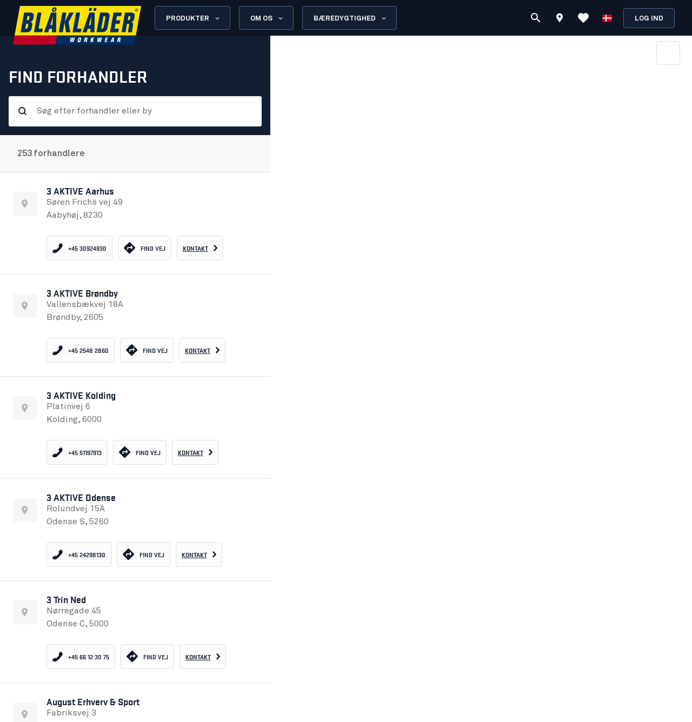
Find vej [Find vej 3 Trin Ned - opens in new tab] (147, 656)
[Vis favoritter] (583, 18)
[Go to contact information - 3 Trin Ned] (203, 656)
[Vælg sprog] (607, 18)
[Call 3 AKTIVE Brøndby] (80, 350)
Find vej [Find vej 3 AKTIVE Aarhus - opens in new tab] (144, 247)
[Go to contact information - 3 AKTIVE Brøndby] (202, 350)
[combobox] (142, 114)
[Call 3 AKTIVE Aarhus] (79, 248)
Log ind (649, 18)
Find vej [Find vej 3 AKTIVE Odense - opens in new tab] (143, 554)
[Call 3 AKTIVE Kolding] (77, 452)
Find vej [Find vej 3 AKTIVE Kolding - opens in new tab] (140, 452)
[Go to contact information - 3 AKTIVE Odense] (199, 554)
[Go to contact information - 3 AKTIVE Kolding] (195, 452)
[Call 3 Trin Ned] (81, 656)
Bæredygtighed (351, 18)
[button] (135, 223)
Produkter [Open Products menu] (193, 18)
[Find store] (559, 19)
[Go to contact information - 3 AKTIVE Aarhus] (200, 248)
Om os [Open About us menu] (267, 18)
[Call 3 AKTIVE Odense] (79, 554)
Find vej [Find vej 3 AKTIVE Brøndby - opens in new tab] (147, 350)
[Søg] (536, 18)
